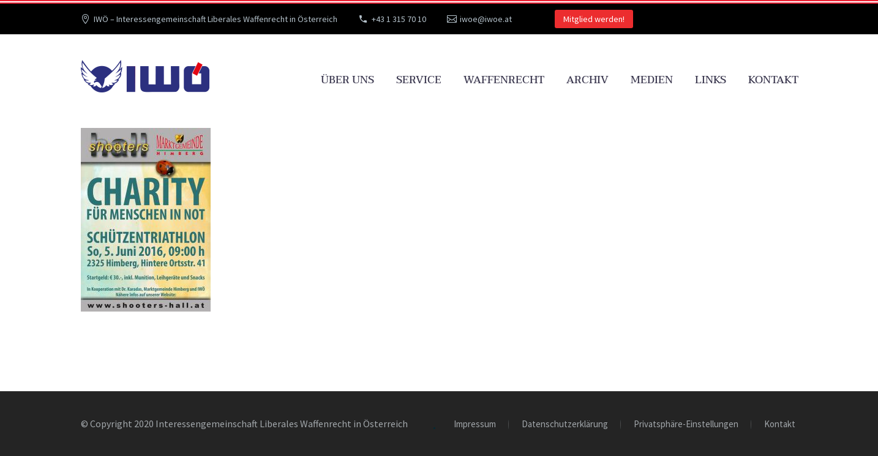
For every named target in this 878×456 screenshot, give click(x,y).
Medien (652, 80)
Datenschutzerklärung (565, 424)
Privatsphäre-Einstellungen (686, 424)
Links (710, 80)
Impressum (475, 424)
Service (418, 80)
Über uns (347, 80)
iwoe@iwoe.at (486, 18)
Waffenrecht (503, 80)
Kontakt (773, 80)
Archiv (587, 80)
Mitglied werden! (594, 18)
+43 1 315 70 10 (399, 18)
